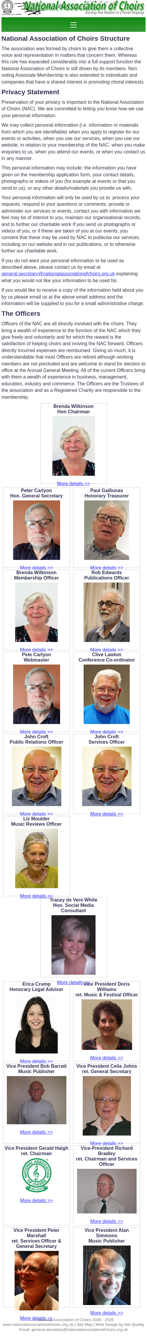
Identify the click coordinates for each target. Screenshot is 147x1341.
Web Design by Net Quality (120, 1324)
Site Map (84, 1324)
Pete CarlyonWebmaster (36, 657)
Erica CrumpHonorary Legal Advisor (36, 987)
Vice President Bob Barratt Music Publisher (36, 1069)
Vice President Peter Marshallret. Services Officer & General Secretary (36, 1238)
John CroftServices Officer (107, 739)
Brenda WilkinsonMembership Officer (36, 575)
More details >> (73, 483)
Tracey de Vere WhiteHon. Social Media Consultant (73, 905)
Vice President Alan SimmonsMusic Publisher (107, 1235)
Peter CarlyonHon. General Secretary (36, 493)
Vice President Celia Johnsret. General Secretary (106, 1069)
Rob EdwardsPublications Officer (106, 575)
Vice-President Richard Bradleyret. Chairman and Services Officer (106, 1156)
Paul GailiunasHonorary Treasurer (107, 493)
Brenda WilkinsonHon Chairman (74, 409)
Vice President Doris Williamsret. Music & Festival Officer (106, 989)
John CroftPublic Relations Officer (36, 739)
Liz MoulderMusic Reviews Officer (36, 821)
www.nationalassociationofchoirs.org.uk (38, 1324)
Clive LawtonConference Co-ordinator (107, 657)
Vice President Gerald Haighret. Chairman (36, 1151)
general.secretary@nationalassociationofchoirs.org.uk (58, 273)
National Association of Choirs (64, 1320)
